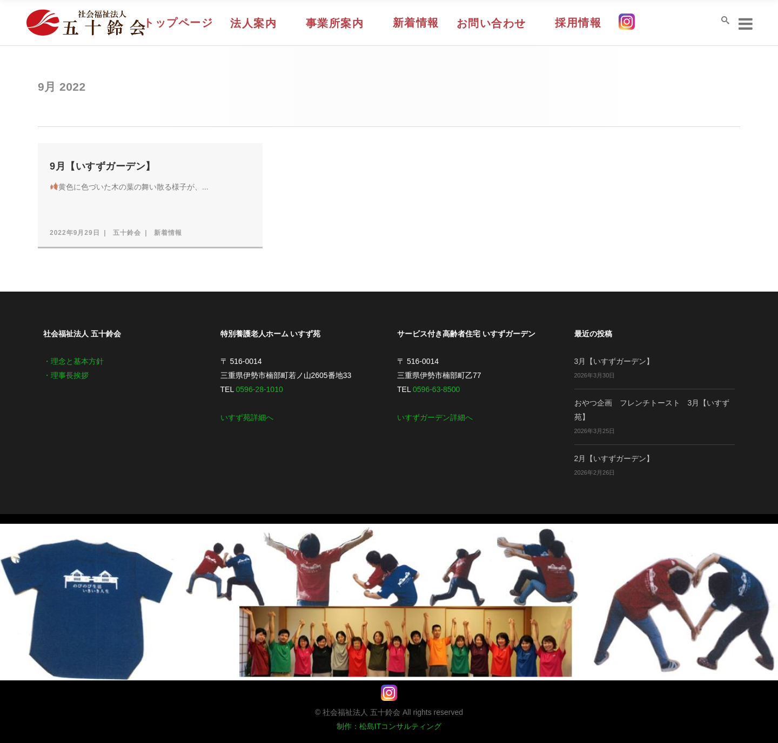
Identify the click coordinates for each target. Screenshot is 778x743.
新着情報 (168, 233)
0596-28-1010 (259, 389)
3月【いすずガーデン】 (614, 361)
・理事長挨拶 (66, 375)
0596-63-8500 (436, 389)
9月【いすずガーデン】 (103, 166)
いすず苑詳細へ (246, 417)
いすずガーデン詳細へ (435, 417)
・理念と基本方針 (73, 361)
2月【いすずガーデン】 (614, 458)
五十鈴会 (127, 233)
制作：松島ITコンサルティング (389, 726)
